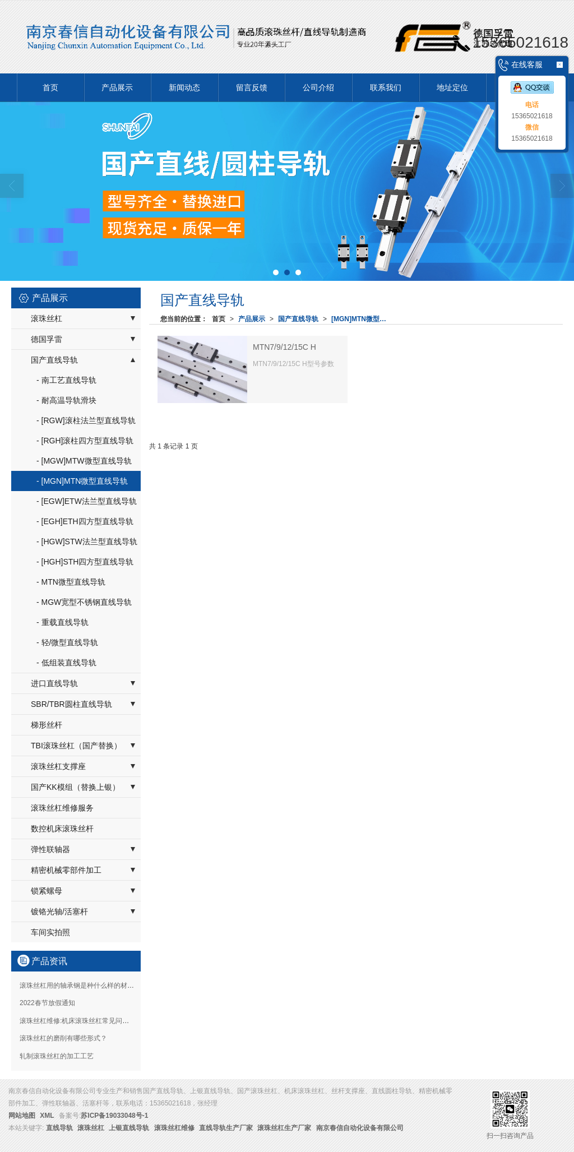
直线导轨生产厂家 (226, 1128)
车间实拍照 (50, 932)
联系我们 (385, 87)
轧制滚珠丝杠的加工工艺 (57, 1056)
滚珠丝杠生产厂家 (284, 1128)
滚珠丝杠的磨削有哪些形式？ (63, 1038)
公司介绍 (318, 87)
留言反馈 (251, 87)
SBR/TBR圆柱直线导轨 (71, 704)
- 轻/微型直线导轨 (67, 642)
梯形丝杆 (46, 724)
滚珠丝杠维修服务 (62, 807)
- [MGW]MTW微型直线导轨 (84, 460)
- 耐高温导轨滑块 (66, 400)
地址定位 (452, 87)
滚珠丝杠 (46, 318)
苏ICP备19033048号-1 (114, 1115)
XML (47, 1115)
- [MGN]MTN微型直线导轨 (82, 480)
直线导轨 (59, 1128)
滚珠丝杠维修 (174, 1128)
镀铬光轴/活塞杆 (59, 911)
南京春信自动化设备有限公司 (360, 1128)
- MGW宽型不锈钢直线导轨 (84, 602)
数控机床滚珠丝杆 (62, 828)
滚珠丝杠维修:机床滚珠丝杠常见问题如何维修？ (91, 1021)
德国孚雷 (46, 339)
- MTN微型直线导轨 (70, 581)
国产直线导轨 (298, 319)
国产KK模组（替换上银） (75, 787)
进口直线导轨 (54, 683)
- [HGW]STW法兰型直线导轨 (86, 541)
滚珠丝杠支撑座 (58, 766)
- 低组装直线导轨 (66, 662)
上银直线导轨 (129, 1128)
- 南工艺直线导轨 (66, 380)
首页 (50, 87)
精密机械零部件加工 (66, 870)
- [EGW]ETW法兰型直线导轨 (86, 501)
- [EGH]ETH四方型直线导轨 (84, 521)
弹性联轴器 (50, 849)
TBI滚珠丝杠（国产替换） (76, 745)
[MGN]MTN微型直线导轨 (361, 319)
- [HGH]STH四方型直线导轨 (84, 561)
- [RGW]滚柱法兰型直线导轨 (86, 420)
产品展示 (117, 87)
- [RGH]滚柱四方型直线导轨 (84, 440)
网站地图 (21, 1115)
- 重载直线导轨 (62, 622)
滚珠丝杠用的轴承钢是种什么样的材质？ (80, 985)
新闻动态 (184, 87)
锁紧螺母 (46, 890)
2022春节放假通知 (47, 1003)
